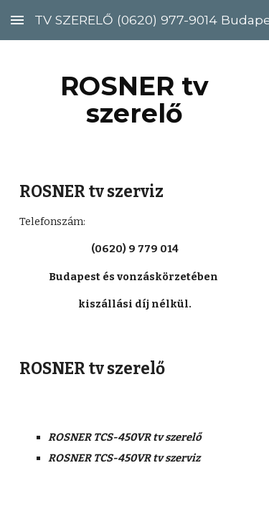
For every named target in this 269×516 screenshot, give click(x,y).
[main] (135, 99)
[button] (17, 19)
